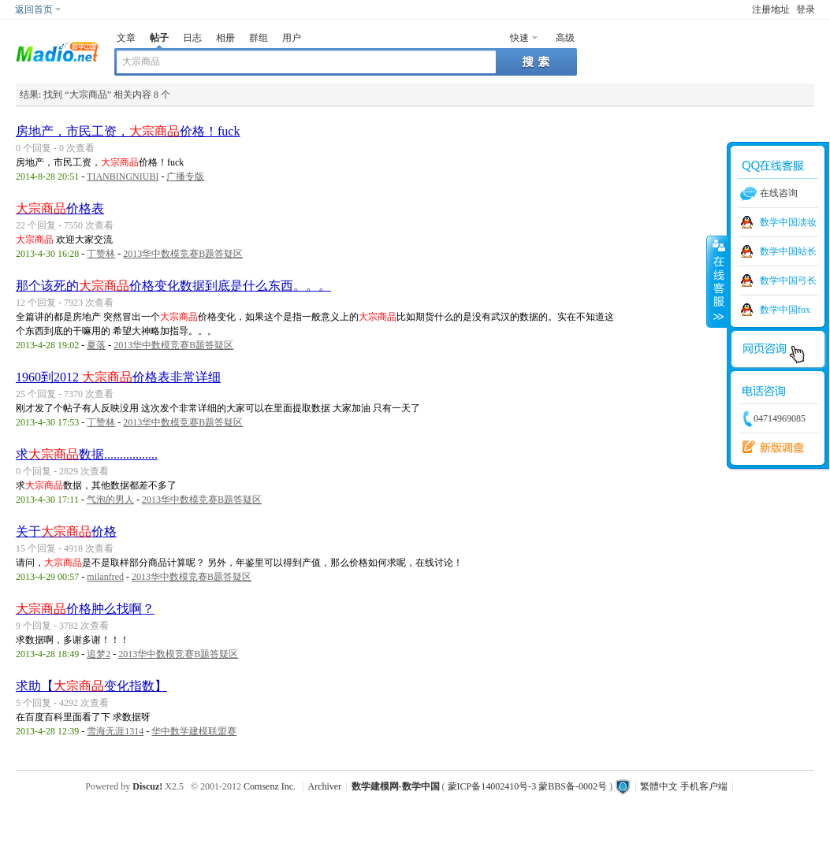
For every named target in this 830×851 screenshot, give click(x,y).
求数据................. (87, 454)
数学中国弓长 (788, 280)
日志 (192, 37)
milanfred (105, 576)
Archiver (324, 786)
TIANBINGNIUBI (122, 176)
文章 (126, 37)
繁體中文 (659, 786)
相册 (225, 37)
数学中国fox (785, 309)
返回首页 (34, 9)
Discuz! (147, 786)
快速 (519, 37)
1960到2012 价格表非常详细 (118, 377)
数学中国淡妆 (788, 222)
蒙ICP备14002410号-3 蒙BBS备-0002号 (527, 786)
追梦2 (98, 654)
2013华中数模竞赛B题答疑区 (183, 253)
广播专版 (185, 176)
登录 (805, 9)
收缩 (717, 281)
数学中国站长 (788, 251)
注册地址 (771, 9)
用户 (291, 37)
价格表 (60, 208)
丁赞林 (101, 253)
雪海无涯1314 (115, 731)
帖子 (159, 37)
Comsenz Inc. (270, 786)
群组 (258, 37)
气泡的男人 (110, 499)
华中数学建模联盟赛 (193, 731)
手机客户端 (704, 786)
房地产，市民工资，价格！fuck (128, 131)
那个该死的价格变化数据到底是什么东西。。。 (173, 285)
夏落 (96, 345)
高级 (565, 37)
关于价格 (66, 531)
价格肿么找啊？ (85, 608)
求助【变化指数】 (91, 686)
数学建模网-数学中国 (396, 786)
